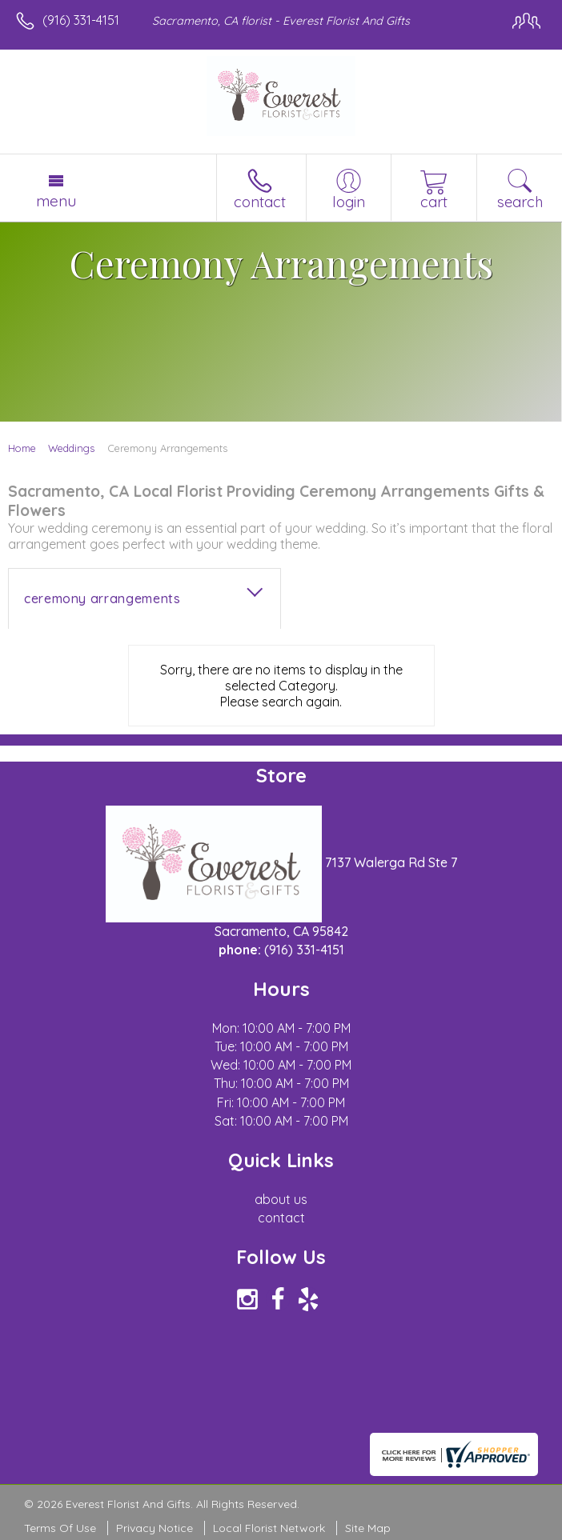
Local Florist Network (269, 1528)
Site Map (368, 1528)
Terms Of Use (60, 1528)
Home (22, 448)
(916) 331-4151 (80, 20)
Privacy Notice (154, 1528)
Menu (56, 200)
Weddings (71, 448)
